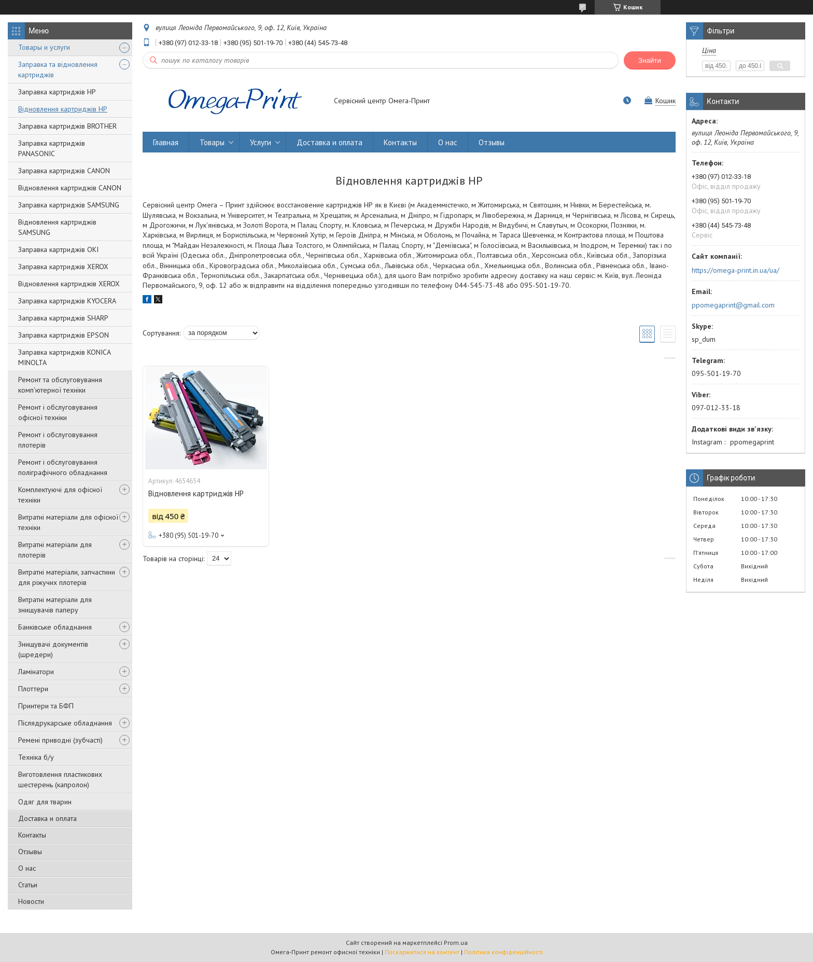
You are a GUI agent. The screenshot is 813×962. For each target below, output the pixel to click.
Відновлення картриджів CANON (69, 187)
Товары (212, 142)
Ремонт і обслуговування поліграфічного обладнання (62, 467)
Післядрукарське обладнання (65, 723)
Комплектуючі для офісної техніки (60, 495)
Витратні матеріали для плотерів (55, 550)
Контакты (32, 835)
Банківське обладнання (55, 627)
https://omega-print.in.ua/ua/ (735, 270)
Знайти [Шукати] (649, 60)
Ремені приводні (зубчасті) (60, 740)
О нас (27, 868)
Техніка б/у (36, 757)
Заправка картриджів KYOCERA (67, 300)
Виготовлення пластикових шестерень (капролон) (60, 779)
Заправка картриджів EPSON (63, 335)
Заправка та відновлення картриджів (57, 69)
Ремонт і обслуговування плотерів (57, 440)
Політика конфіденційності (503, 952)
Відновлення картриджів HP (62, 109)
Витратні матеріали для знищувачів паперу (55, 605)
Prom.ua (456, 942)
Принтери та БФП (46, 705)
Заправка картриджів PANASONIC (51, 148)
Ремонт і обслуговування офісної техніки (57, 412)
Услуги (260, 142)
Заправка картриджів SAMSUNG (68, 205)
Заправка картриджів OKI (58, 249)
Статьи (27, 884)
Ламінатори (36, 671)
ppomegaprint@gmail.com (733, 305)
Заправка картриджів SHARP (63, 318)
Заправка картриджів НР (57, 91)
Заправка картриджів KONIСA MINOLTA (64, 357)
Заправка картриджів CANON (64, 170)
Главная (165, 142)
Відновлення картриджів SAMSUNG (57, 227)
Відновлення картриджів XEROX (69, 283)
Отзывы (30, 851)
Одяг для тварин (45, 801)
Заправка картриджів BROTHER (67, 126)
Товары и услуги (44, 47)
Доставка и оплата (47, 818)
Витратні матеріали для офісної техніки (68, 522)
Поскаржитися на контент (422, 952)
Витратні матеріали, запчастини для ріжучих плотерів (66, 577)
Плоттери (33, 688)
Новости (31, 901)
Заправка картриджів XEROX (63, 266)
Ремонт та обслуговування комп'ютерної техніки (60, 385)
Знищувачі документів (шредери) (53, 649)
